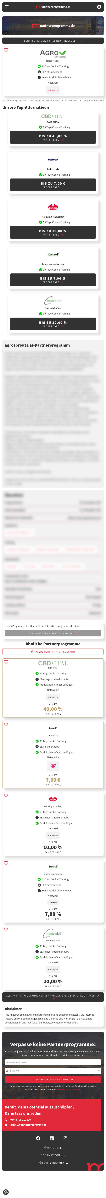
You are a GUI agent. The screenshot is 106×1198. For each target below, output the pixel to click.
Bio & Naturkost (71, 100)
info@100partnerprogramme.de (25, 1125)
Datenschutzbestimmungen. (69, 1090)
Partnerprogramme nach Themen (45, 100)
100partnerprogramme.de (14, 100)
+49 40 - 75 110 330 (18, 1120)
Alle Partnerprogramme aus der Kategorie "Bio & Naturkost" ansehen (53, 998)
